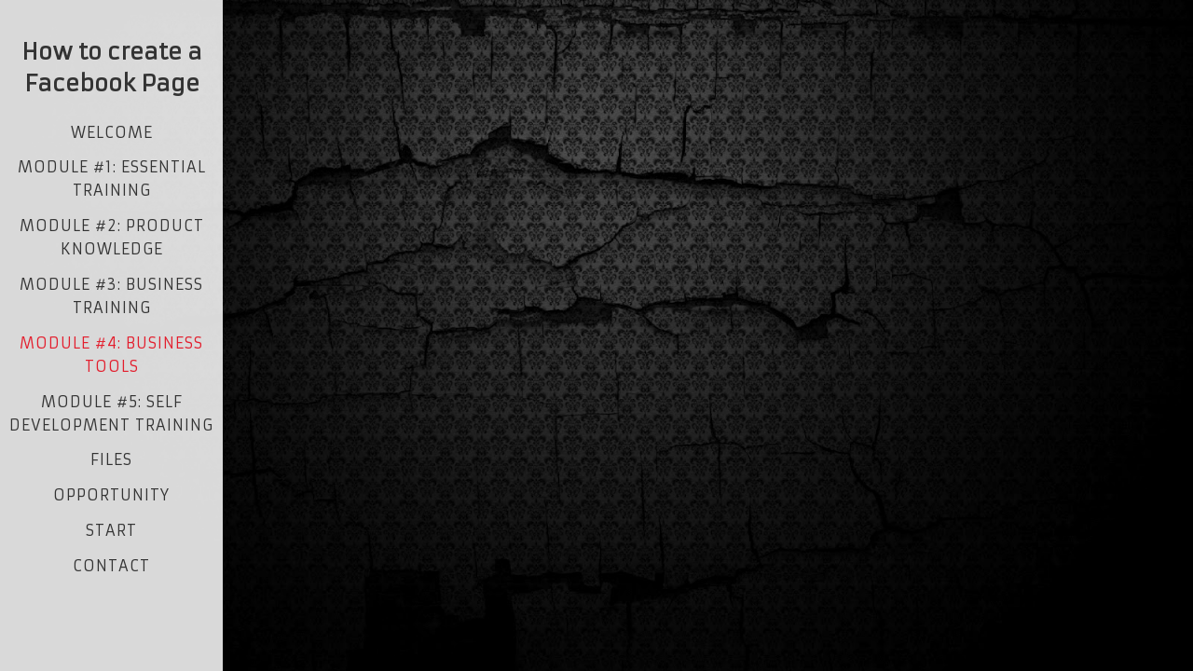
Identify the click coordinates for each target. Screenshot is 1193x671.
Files (111, 459)
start (111, 530)
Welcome (112, 132)
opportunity (111, 495)
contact (111, 565)
